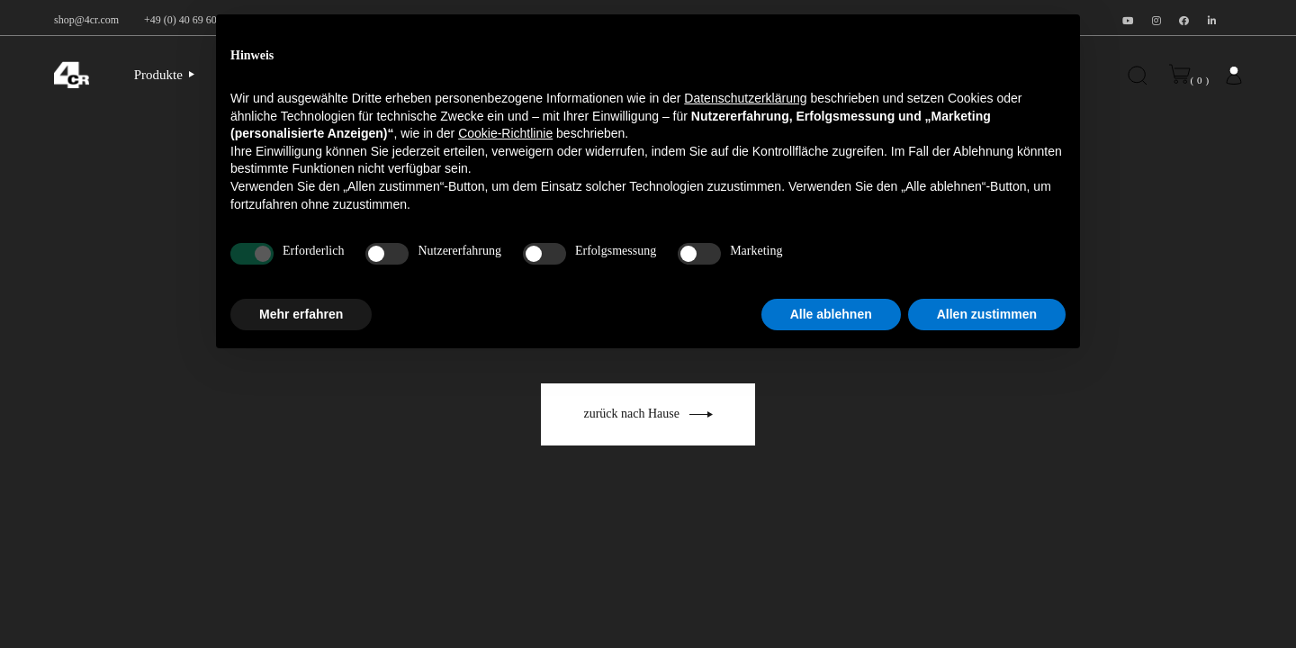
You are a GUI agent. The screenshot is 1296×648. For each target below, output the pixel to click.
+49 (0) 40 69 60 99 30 (194, 20)
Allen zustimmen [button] (987, 314)
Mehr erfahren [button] (301, 314)
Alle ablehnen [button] (831, 314)
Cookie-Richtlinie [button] (505, 133)
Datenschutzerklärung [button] (745, 98)
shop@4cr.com (86, 20)
